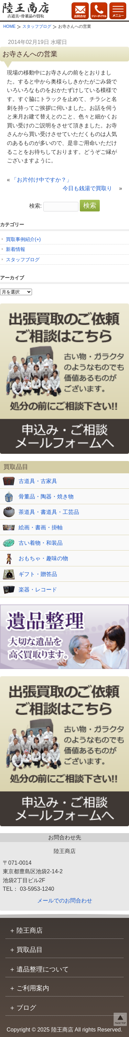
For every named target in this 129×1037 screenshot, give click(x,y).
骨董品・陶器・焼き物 (46, 496)
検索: (35, 206)
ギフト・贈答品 (38, 574)
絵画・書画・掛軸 (41, 527)
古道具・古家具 (38, 481)
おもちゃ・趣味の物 (43, 558)
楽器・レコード (38, 589)
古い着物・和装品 (41, 543)
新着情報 (15, 249)
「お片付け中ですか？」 (47, 180)
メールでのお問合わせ (64, 900)
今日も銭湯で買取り (90, 188)
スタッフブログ (23, 259)
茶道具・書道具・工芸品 (49, 512)
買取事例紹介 (20, 239)
